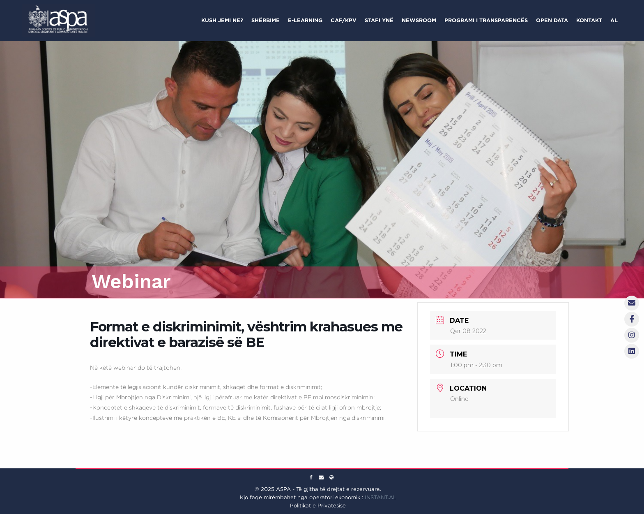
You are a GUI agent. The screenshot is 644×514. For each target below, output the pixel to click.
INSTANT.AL (380, 497)
